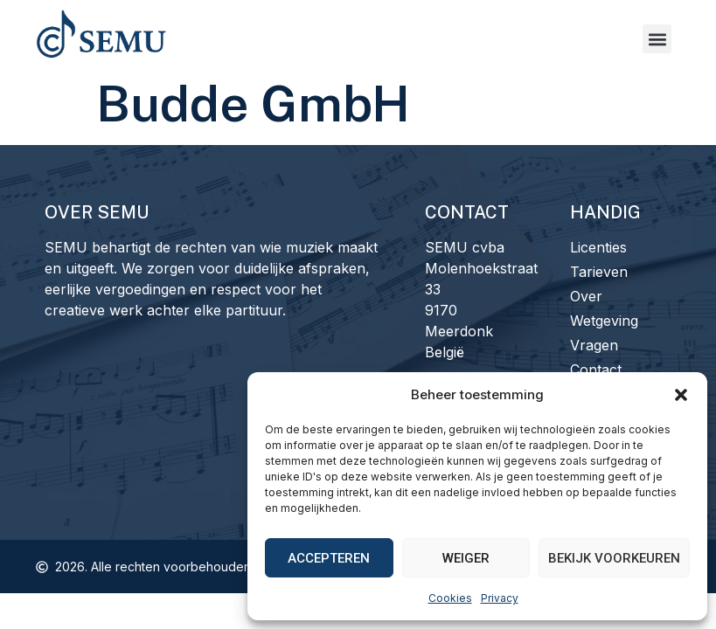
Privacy (499, 598)
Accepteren (329, 558)
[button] (681, 395)
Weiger (466, 558)
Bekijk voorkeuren (614, 558)
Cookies (450, 598)
